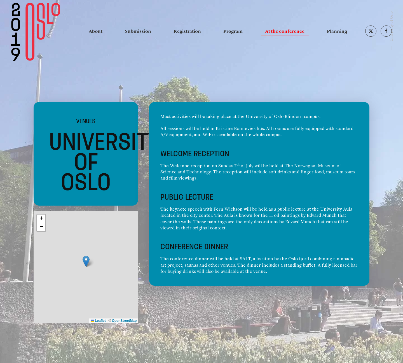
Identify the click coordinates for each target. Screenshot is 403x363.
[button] (86, 261)
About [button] (95, 31)
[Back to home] (35, 31)
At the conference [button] (284, 31)
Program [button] (233, 31)
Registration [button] (187, 31)
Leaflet (98, 321)
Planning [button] (337, 31)
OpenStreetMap (124, 321)
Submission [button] (138, 31)
